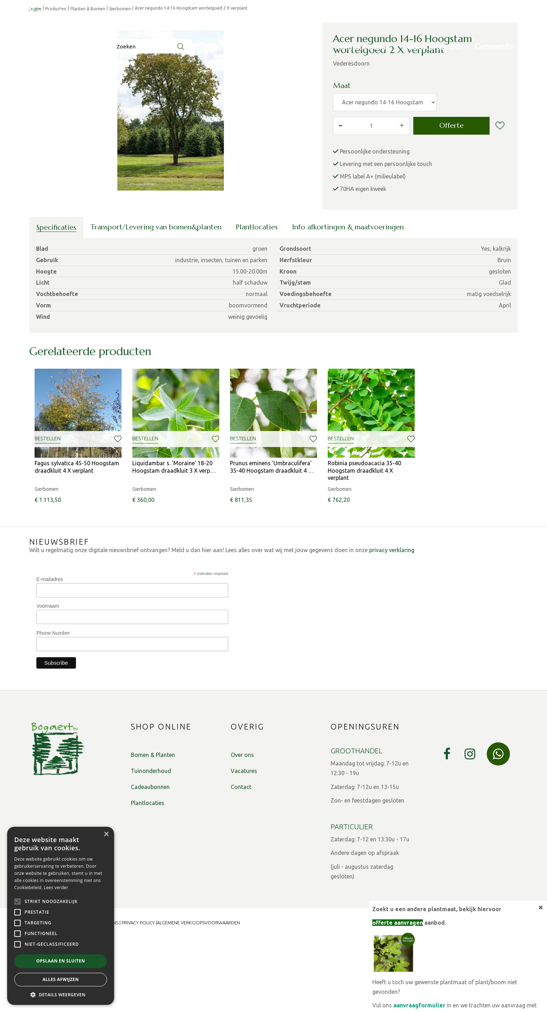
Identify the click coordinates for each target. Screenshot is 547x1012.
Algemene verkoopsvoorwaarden (198, 997)
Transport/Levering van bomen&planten (156, 301)
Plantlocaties (257, 301)
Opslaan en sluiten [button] (60, 961)
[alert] (60, 916)
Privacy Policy (138, 997)
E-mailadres (49, 654)
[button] (60, 994)
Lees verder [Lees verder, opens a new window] (56, 887)
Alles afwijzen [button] (60, 979)
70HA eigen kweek (363, 263)
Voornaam (47, 681)
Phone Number (53, 708)
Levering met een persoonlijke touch (386, 238)
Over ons (242, 829)
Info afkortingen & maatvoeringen (348, 301)
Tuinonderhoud (151, 845)
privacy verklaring (391, 625)
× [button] (106, 834)
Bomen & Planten (153, 829)
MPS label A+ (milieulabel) (373, 251)
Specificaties (56, 302)
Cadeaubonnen (150, 861)
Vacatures (244, 845)
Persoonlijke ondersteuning (375, 226)
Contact (241, 861)
